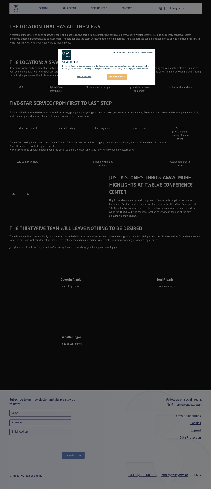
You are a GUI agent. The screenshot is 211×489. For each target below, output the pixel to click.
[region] (106, 67)
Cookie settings (84, 77)
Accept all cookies (117, 77)
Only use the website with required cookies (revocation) (132, 52)
